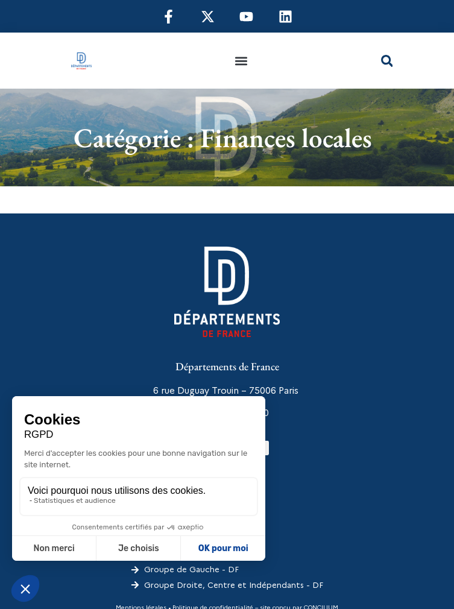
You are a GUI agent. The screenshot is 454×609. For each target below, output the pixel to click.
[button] (241, 61)
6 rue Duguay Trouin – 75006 (214, 390)
